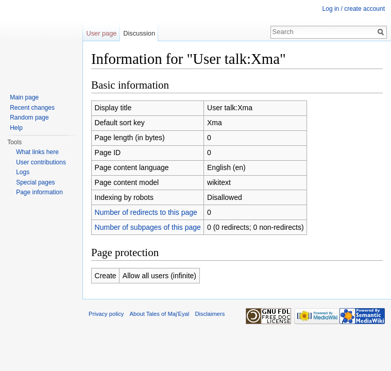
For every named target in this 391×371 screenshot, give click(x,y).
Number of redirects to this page (146, 212)
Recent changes (32, 107)
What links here (37, 152)
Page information (39, 192)
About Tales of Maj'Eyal (160, 314)
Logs (22, 172)
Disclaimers (210, 314)
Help (16, 127)
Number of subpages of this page (148, 227)
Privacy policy (106, 314)
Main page (24, 97)
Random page (29, 117)
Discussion (139, 33)
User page (101, 33)
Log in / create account (353, 8)
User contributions (41, 162)
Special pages (35, 182)
